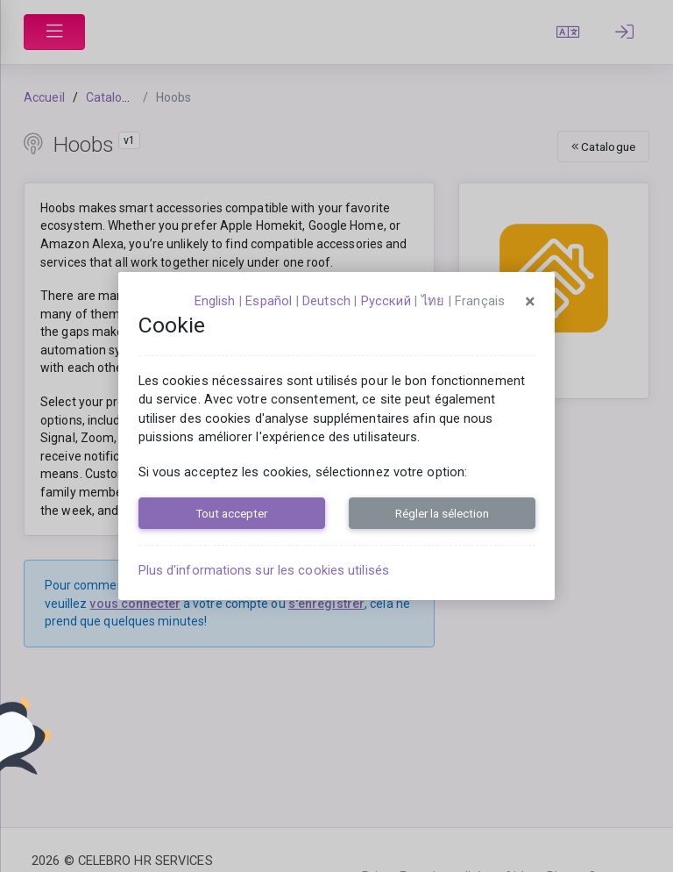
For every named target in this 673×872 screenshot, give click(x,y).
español (268, 301)
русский (386, 301)
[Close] (530, 301)
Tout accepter (231, 513)
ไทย (433, 301)
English (215, 301)
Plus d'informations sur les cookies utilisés (263, 570)
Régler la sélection (442, 513)
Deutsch (326, 301)
